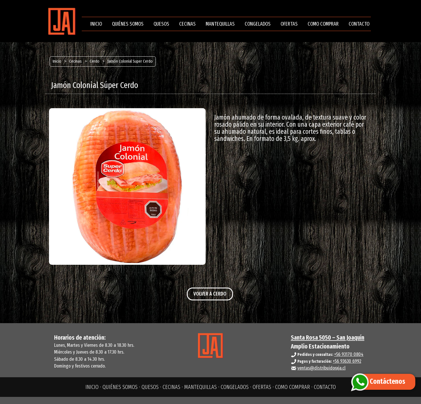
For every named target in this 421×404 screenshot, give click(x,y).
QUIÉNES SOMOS (128, 24)
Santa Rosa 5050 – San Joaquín (327, 337)
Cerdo (94, 61)
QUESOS (161, 24)
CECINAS (187, 24)
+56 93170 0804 (348, 354)
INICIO (96, 24)
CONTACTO (359, 24)
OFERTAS (289, 24)
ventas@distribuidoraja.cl (321, 368)
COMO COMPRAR (323, 24)
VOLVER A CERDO (209, 294)
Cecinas (75, 61)
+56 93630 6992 (347, 361)
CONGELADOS (258, 24)
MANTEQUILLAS (220, 24)
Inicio (57, 61)
